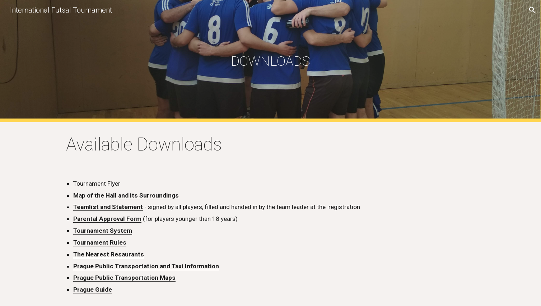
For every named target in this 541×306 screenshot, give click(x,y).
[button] (532, 10)
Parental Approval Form (107, 218)
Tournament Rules (99, 242)
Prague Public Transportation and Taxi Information (146, 266)
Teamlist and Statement (108, 206)
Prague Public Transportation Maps (124, 277)
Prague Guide (92, 289)
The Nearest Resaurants (108, 254)
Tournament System (102, 230)
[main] (270, 61)
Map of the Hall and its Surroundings (126, 195)
